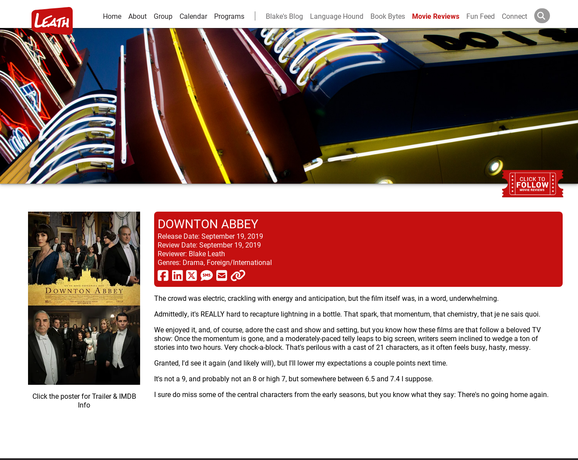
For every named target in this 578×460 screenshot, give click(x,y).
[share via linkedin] (177, 275)
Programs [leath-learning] (229, 16)
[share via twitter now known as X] (191, 275)
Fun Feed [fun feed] (480, 16)
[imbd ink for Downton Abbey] (84, 328)
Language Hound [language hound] (336, 16)
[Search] (549, 16)
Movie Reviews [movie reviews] (435, 16)
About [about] (137, 16)
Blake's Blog (284, 16)
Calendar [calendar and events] (193, 16)
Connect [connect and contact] (514, 16)
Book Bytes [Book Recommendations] (387, 16)
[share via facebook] (163, 275)
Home (112, 16)
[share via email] (221, 275)
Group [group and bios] (163, 16)
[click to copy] (238, 275)
